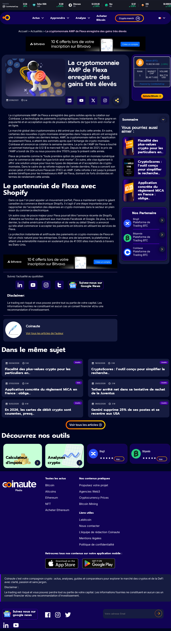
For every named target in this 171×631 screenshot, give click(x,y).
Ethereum (51, 497)
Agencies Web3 (89, 491)
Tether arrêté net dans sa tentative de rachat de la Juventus (128, 391)
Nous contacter (89, 526)
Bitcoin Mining (88, 504)
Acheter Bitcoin (101, 18)
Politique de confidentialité (96, 544)
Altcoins (50, 491)
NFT (48, 504)
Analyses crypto (57, 460)
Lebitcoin (85, 519)
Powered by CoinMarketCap (152, 84)
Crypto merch (129, 19)
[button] (163, 119)
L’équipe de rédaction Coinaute (99, 532)
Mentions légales (90, 538)
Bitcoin (49, 485)
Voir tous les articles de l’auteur (44, 333)
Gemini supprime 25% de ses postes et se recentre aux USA (125, 411)
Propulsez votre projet (93, 485)
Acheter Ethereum (57, 510)
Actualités (36, 31)
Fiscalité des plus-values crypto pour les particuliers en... (150, 146)
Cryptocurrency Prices (94, 497)
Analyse (83, 18)
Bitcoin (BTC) (152, 61)
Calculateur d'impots (17, 460)
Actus (38, 18)
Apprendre (60, 18)
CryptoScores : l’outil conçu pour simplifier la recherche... (150, 167)
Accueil (22, 31)
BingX (102, 451)
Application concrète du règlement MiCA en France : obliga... (151, 190)
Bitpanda (146, 451)
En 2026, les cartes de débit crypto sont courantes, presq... (38, 411)
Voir (119, 459)
